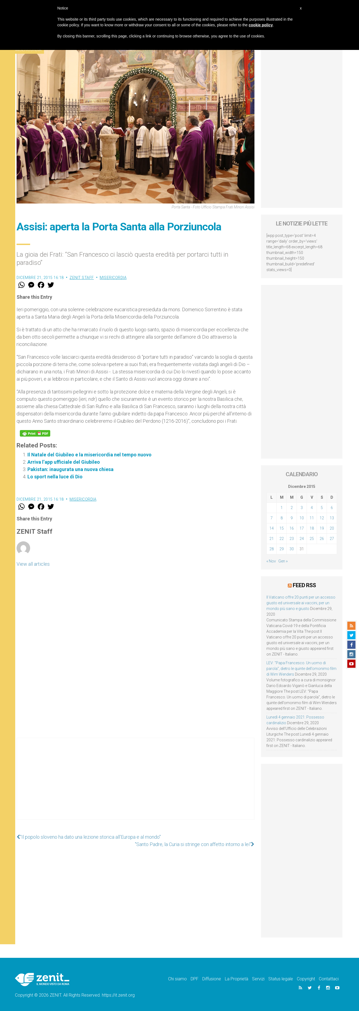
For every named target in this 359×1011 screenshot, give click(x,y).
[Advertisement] (135, 784)
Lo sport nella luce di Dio (55, 476)
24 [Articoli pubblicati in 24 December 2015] (302, 538)
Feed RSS (304, 585)
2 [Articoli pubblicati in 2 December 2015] (292, 507)
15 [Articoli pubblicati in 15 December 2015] (281, 528)
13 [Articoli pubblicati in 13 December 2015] (332, 518)
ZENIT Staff (82, 277)
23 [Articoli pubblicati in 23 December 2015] (291, 538)
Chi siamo (177, 978)
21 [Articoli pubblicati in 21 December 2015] (271, 538)
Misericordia (113, 277)
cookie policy (261, 25)
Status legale (280, 978)
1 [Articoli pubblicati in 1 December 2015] (282, 507)
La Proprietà (236, 978)
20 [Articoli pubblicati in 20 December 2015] (332, 528)
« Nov (271, 561)
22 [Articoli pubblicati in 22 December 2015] (281, 538)
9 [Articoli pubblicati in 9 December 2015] (292, 518)
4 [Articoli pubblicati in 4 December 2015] (312, 507)
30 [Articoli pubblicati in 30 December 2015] (291, 549)
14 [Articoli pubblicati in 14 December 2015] (271, 528)
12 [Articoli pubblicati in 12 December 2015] (322, 518)
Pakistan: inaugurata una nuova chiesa (70, 469)
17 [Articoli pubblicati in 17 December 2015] (302, 528)
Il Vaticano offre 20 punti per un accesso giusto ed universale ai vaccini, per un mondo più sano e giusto (300, 603)
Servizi (258, 978)
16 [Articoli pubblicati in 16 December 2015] (291, 528)
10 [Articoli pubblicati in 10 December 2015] (302, 518)
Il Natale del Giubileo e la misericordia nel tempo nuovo (89, 454)
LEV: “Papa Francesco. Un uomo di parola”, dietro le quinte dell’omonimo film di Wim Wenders (301, 668)
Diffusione (211, 978)
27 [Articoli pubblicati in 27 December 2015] (332, 538)
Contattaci (329, 978)
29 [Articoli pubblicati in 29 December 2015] (281, 549)
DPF (195, 978)
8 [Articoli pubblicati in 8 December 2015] (282, 518)
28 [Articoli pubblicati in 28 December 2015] (271, 549)
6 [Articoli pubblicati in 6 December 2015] (332, 507)
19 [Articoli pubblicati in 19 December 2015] (322, 528)
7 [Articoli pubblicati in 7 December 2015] (271, 518)
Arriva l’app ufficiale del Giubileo (63, 462)
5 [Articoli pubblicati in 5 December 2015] (322, 507)
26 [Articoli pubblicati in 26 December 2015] (322, 538)
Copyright (306, 978)
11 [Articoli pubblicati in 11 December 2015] (312, 518)
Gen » (283, 561)
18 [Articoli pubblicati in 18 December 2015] (312, 528)
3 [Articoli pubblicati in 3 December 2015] (302, 507)
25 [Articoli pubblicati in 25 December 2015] (312, 538)
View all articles (33, 564)
